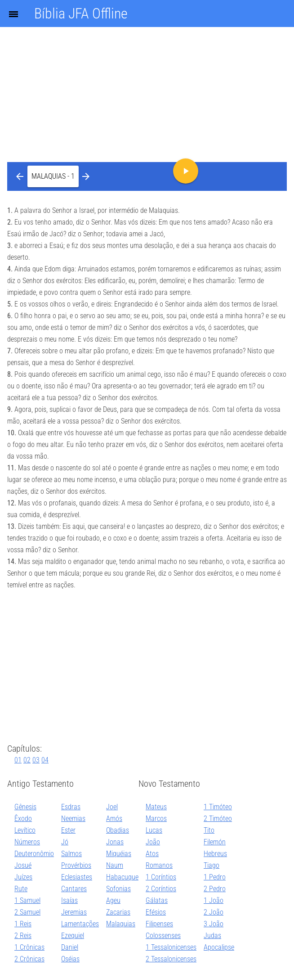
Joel (112, 807)
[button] (53, 176)
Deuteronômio (34, 853)
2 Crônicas (29, 959)
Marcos (156, 818)
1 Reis (22, 924)
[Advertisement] (147, 68)
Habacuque (122, 877)
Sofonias (118, 888)
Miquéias (118, 853)
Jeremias (74, 912)
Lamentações (80, 924)
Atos (152, 853)
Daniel (69, 947)
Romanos (159, 865)
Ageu (113, 900)
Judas (212, 935)
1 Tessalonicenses (171, 947)
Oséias (70, 959)
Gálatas (157, 900)
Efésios (156, 912)
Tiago (211, 865)
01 (18, 760)
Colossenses (163, 935)
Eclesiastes (76, 877)
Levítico (25, 830)
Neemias (73, 818)
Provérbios (76, 865)
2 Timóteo (218, 818)
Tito (209, 830)
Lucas (154, 830)
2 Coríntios (161, 888)
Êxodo (23, 818)
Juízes (23, 877)
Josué (22, 865)
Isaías (69, 900)
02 (27, 760)
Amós (114, 818)
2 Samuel (27, 912)
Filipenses (159, 924)
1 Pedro (215, 877)
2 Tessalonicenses (171, 959)
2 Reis (22, 935)
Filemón (215, 842)
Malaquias (120, 924)
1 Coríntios (161, 877)
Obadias (117, 830)
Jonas (115, 842)
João (153, 842)
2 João (213, 912)
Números (27, 842)
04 (45, 760)
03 (36, 760)
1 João (213, 900)
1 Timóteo (218, 807)
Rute (20, 888)
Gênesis (25, 807)
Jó (64, 842)
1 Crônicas (29, 947)
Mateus (156, 807)
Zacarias (118, 912)
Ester (68, 830)
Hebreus (215, 853)
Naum (114, 865)
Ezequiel (72, 935)
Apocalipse (219, 947)
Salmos (71, 853)
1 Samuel (27, 900)
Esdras (70, 807)
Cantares (74, 888)
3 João (213, 924)
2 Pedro (215, 888)
